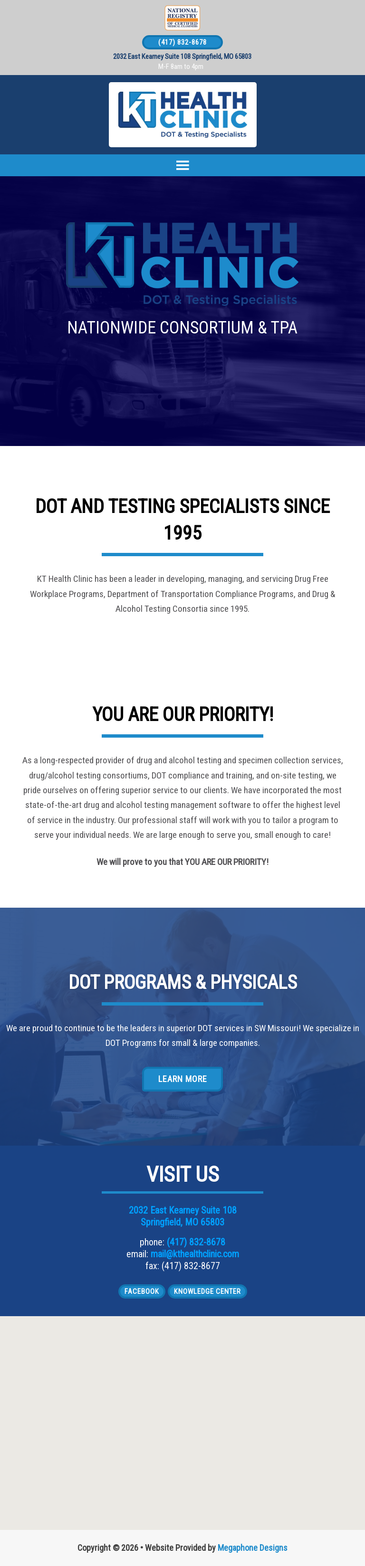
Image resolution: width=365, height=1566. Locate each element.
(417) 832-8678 (182, 42)
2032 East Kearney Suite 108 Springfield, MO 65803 (182, 56)
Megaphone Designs (253, 1548)
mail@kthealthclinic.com (195, 1254)
